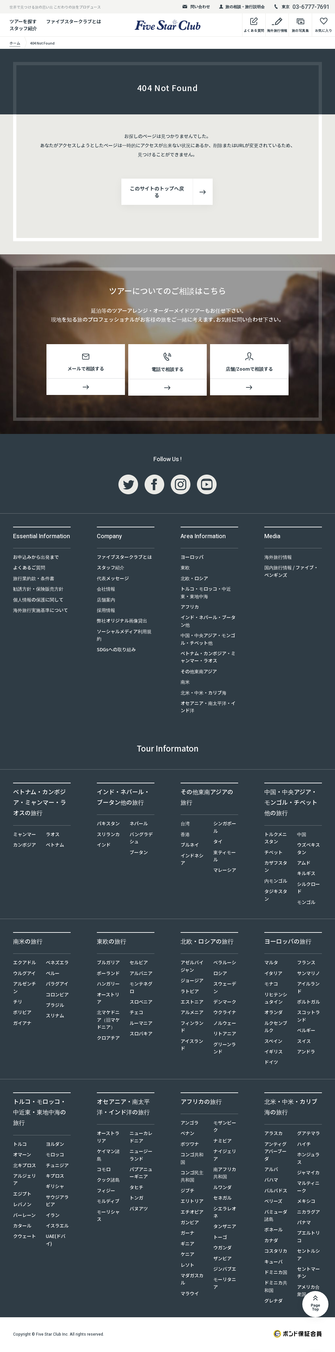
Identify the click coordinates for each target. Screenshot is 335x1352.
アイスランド (192, 1046)
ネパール (139, 824)
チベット (273, 853)
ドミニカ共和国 (275, 1287)
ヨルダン (55, 1145)
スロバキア (141, 1034)
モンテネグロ (141, 988)
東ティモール (224, 857)
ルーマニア (141, 1024)
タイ (217, 842)
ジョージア (192, 981)
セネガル (222, 1199)
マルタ (271, 963)
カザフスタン (275, 867)
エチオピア (192, 1213)
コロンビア (57, 995)
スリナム (55, 1016)
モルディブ (108, 1202)
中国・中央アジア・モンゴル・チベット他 (208, 640)
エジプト (22, 1195)
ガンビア (190, 1223)
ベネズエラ (57, 963)
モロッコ (55, 1155)
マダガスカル (192, 1280)
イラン (53, 1216)
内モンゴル (275, 882)
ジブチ (187, 1191)
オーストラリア (108, 1138)
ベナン (187, 1134)
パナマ (304, 1223)
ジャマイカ (308, 1173)
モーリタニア (224, 1284)
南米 (185, 683)
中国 (301, 835)
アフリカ (190, 608)
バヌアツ (139, 1209)
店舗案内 (106, 601)
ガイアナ (22, 1024)
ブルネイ (190, 846)
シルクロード (308, 889)
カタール (22, 1227)
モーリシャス (108, 1217)
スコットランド (308, 1017)
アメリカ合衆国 (308, 1292)
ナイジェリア (224, 1156)
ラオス (53, 835)
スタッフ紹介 (110, 568)
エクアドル (24, 963)
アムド (303, 864)
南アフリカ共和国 (224, 1174)
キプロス (55, 1177)
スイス (304, 1042)
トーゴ (220, 1238)
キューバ (273, 1263)
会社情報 (106, 590)
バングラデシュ (141, 839)
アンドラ (306, 1052)
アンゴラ (190, 1124)
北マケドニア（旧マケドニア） (108, 1020)
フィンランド (192, 1028)
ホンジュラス (308, 1159)
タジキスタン (275, 896)
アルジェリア (24, 1180)
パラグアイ (57, 985)
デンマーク (224, 1003)
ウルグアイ (24, 974)
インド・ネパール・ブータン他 (208, 622)
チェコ (136, 1013)
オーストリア (108, 999)
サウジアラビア (57, 1202)
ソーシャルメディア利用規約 (124, 636)
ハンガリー (108, 985)
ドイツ (271, 1063)
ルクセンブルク (275, 1028)
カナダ (271, 1241)
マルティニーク (308, 1188)
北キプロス (24, 1166)
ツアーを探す (23, 21)
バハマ (271, 1181)
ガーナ (187, 1234)
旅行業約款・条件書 (33, 579)
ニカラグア (308, 1213)
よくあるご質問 (29, 568)
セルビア (139, 963)
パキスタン (108, 824)
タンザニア (224, 1227)
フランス (306, 963)
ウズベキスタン (308, 849)
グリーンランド (224, 1049)
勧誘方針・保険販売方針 (38, 590)
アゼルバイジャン (192, 967)
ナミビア (222, 1142)
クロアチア (108, 1039)
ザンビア (222, 1259)
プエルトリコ (308, 1237)
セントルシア (308, 1256)
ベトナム (55, 846)
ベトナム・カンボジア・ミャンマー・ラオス (208, 658)
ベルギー (306, 1031)
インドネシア (192, 860)
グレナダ (273, 1302)
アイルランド (308, 988)
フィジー (106, 1191)
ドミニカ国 (275, 1273)
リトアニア (224, 1034)
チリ (17, 1003)
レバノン (22, 1205)
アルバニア (141, 974)
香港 (185, 835)
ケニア (187, 1255)
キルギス (306, 874)
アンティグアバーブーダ (275, 1152)
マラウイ (190, 1294)
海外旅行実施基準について (40, 611)
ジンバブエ (224, 1270)
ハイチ (304, 1145)
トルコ (20, 1145)
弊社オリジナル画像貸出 (122, 621)
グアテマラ (308, 1134)
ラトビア (190, 992)
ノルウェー (224, 1024)
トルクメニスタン (275, 839)
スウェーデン (224, 988)
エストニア (192, 1003)
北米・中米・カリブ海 (203, 694)
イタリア (273, 974)
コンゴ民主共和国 (192, 1177)
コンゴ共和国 (192, 1159)
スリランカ (108, 835)
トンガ (136, 1199)
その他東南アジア (199, 672)
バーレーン (24, 1216)
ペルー (53, 974)
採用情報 (106, 611)
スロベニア (141, 1003)
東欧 (185, 568)
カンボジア (24, 846)
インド (104, 846)
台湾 (185, 824)
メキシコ (306, 1202)
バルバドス (275, 1191)
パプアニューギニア (141, 1174)
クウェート (24, 1237)
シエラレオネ (224, 1213)
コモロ (104, 1170)
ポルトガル (308, 1003)
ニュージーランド (141, 1156)
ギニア (187, 1245)
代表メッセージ (113, 579)
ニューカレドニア (141, 1138)
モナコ (271, 985)
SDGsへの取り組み (116, 650)
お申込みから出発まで (36, 558)
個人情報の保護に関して (38, 601)
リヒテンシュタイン (275, 999)
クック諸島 (108, 1181)
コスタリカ (275, 1252)
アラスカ (273, 1134)
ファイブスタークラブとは (73, 21)
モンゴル (306, 903)
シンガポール (224, 828)
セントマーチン (308, 1274)
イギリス (273, 1052)
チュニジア (57, 1166)
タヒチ (136, 1188)
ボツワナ (190, 1145)
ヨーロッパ (192, 558)
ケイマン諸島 (108, 1156)
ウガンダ (222, 1248)
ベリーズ (273, 1202)
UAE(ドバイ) (55, 1241)
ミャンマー (24, 835)
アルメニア (192, 1013)
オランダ (273, 1013)
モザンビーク (224, 1127)
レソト (187, 1266)
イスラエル (57, 1227)
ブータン (139, 853)
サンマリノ (308, 974)
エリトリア (192, 1202)
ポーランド (108, 974)
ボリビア (22, 1013)
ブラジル (55, 1006)
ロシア (220, 974)
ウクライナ (224, 1013)
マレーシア (224, 871)
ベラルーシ (224, 963)
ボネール (273, 1230)
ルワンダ (222, 1188)
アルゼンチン (24, 988)
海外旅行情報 (278, 558)
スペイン (273, 1042)
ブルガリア (108, 963)
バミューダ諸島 (275, 1217)
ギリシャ (55, 1187)
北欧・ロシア (194, 579)
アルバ (271, 1170)
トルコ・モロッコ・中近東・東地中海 (206, 593)
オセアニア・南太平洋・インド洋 (208, 708)
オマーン (22, 1155)
